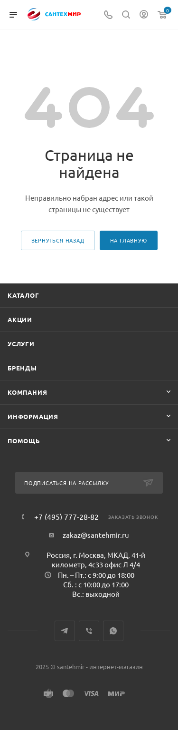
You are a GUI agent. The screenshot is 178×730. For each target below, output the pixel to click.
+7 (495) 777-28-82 (66, 516)
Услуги (21, 344)
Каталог (23, 295)
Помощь (24, 441)
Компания (27, 392)
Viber (89, 631)
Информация (33, 416)
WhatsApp (113, 631)
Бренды (22, 368)
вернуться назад (57, 240)
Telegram (65, 631)
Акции (20, 319)
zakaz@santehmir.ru (96, 534)
